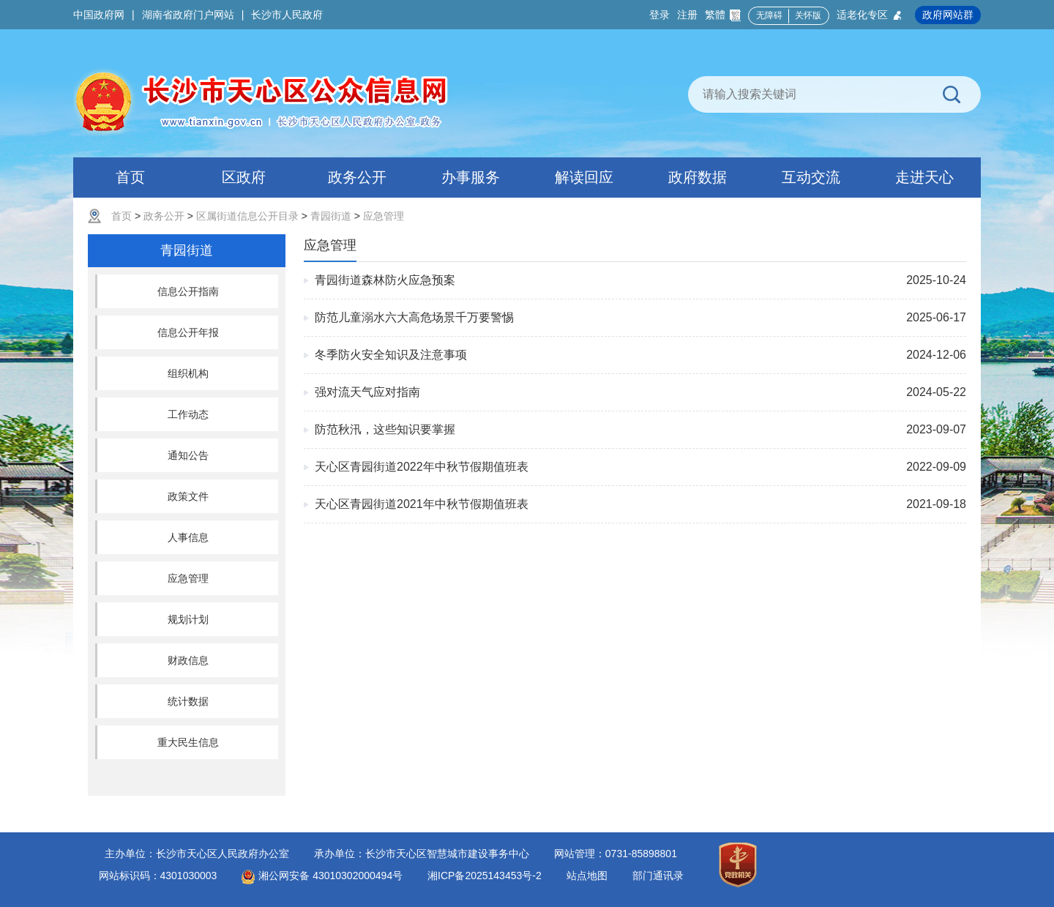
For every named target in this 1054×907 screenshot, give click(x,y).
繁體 (723, 15)
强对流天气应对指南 (367, 392)
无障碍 (769, 15)
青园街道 (330, 216)
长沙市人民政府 (287, 14)
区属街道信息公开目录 (247, 216)
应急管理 (383, 216)
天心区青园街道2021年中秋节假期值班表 (421, 504)
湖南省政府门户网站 (188, 14)
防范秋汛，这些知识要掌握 (385, 429)
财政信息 (188, 660)
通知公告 (188, 455)
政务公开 (163, 216)
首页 (121, 216)
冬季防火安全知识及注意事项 (391, 354)
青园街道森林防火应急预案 (385, 280)
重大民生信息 (188, 742)
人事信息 (188, 537)
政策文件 (188, 496)
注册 (687, 14)
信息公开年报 (188, 332)
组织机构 (188, 373)
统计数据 (188, 701)
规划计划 (188, 619)
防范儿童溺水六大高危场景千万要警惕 (414, 317)
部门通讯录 (658, 875)
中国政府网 (98, 14)
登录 (659, 14)
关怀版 (808, 15)
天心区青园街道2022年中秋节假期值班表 (421, 466)
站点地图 (587, 875)
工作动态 (188, 414)
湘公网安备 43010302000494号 (322, 875)
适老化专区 (870, 15)
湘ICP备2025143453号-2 (484, 875)
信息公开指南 (188, 291)
